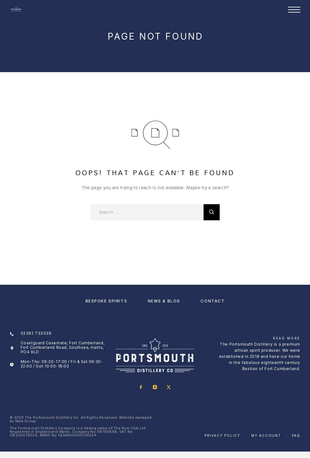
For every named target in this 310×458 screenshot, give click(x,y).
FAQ (296, 435)
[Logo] (16, 9)
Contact (213, 301)
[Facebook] (141, 387)
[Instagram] (155, 387)
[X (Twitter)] (169, 387)
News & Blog (164, 301)
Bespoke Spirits (106, 301)
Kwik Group (25, 421)
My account (266, 435)
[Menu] (294, 9)
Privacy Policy (222, 435)
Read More (286, 338)
